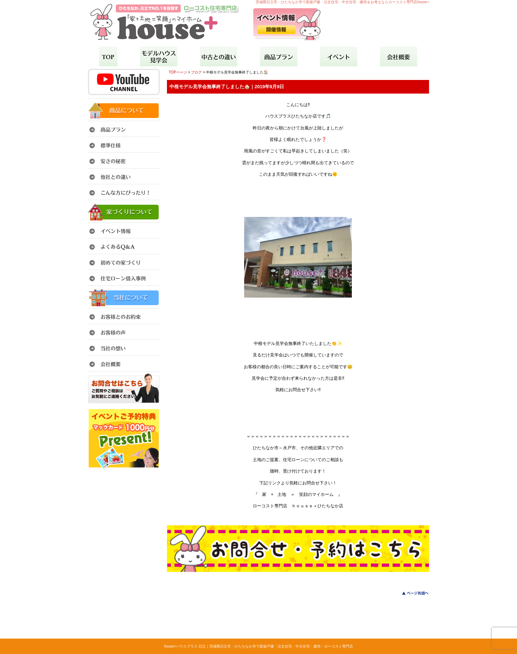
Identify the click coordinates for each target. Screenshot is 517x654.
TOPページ (178, 72)
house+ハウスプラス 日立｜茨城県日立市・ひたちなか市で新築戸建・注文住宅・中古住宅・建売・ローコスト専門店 (258, 646)
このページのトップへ (411, 593)
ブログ (196, 72)
